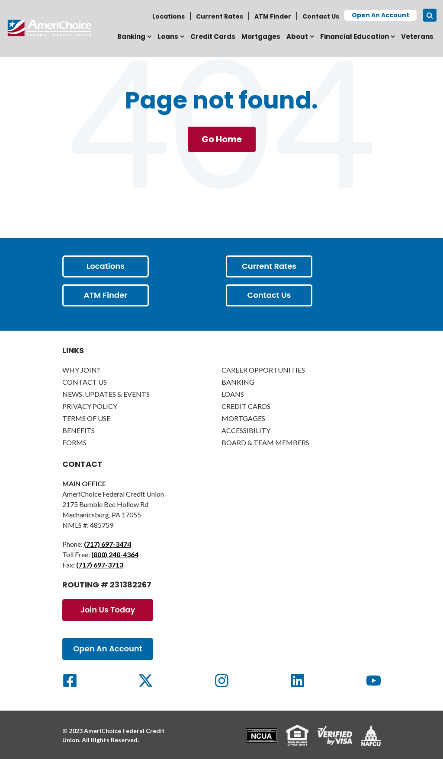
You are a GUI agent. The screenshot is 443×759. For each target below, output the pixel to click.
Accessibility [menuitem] (246, 430)
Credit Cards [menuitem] (212, 36)
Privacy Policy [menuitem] (89, 406)
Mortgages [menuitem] (260, 36)
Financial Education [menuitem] (354, 36)
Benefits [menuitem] (78, 430)
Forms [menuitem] (74, 442)
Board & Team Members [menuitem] (265, 442)
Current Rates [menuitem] (219, 16)
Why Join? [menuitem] (81, 370)
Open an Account (380, 15)
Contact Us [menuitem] (320, 16)
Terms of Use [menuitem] (86, 418)
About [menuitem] (297, 36)
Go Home (222, 139)
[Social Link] (69, 680)
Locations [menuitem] (168, 16)
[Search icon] (430, 15)
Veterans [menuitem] (417, 36)
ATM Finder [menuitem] (272, 16)
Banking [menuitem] (131, 36)
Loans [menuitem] (167, 36)
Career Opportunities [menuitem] (263, 370)
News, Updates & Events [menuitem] (106, 394)
